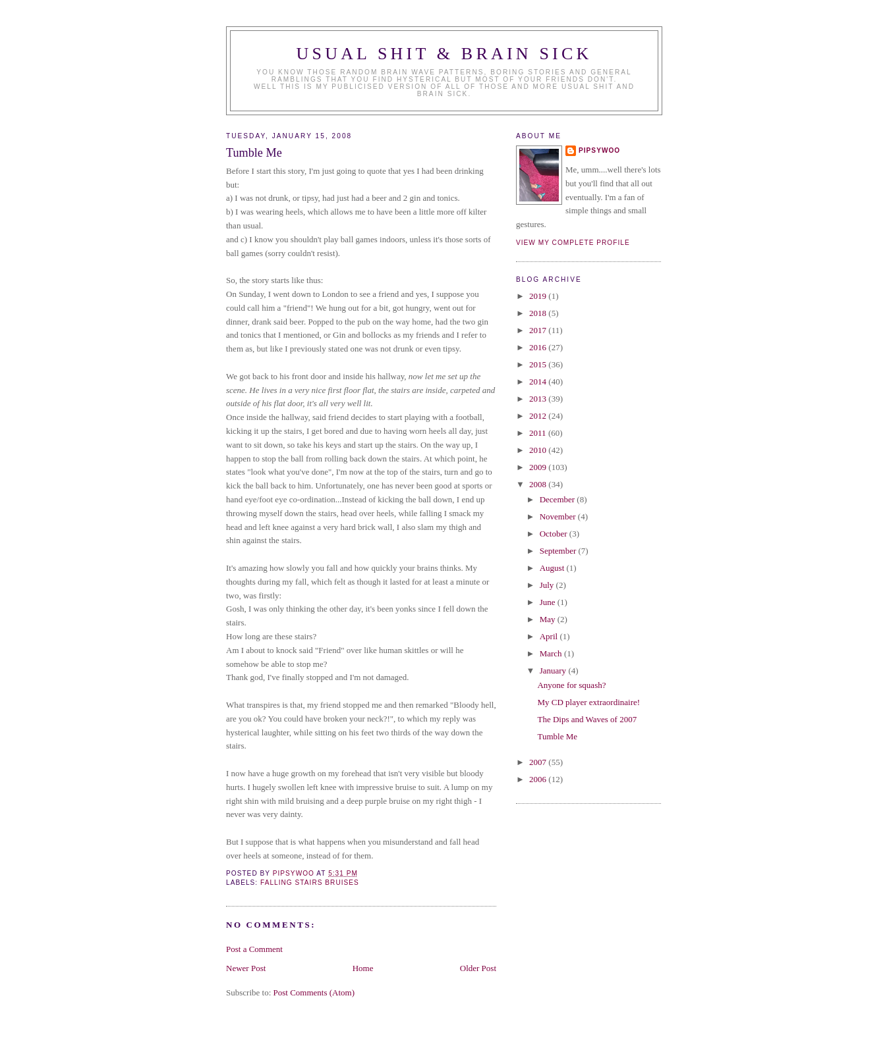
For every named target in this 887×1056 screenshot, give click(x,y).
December (558, 499)
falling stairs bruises (309, 882)
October (554, 534)
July (548, 585)
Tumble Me (557, 736)
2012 (538, 416)
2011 (538, 433)
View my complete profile (573, 242)
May (549, 619)
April (550, 636)
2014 (538, 381)
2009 (538, 467)
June (549, 602)
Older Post (478, 968)
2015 (538, 364)
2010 (538, 450)
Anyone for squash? (571, 685)
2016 (538, 347)
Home (363, 968)
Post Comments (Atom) (314, 992)
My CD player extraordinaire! (588, 702)
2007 (538, 762)
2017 (538, 330)
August (553, 568)
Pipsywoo (599, 150)
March (552, 653)
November (559, 516)
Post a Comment (254, 949)
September (559, 551)
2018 (538, 313)
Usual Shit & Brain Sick (444, 53)
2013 (538, 399)
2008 (538, 484)
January (554, 670)
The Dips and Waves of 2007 (587, 719)
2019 (538, 296)
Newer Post (246, 968)
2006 (538, 779)
